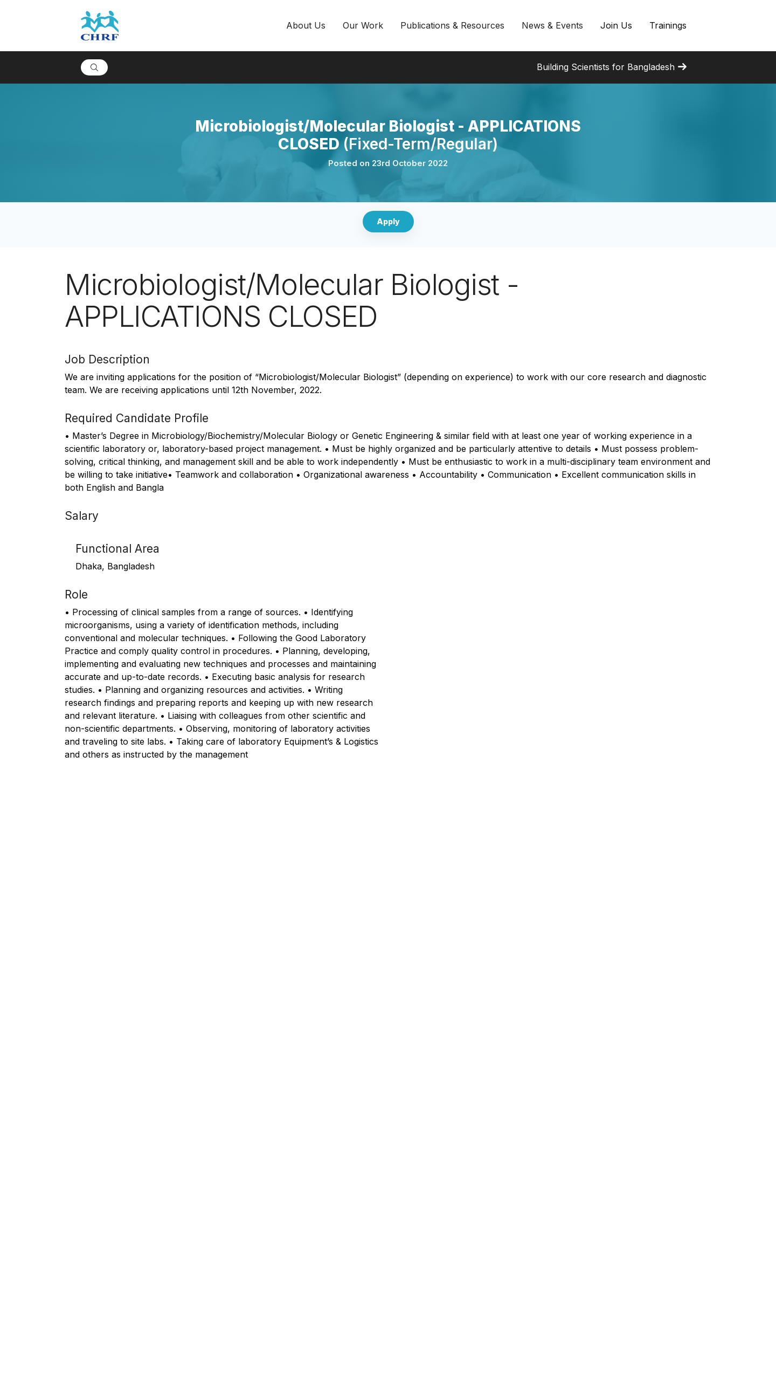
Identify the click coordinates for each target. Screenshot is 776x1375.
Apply (388, 221)
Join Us (616, 25)
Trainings (668, 25)
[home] (179, 25)
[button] (306, 26)
